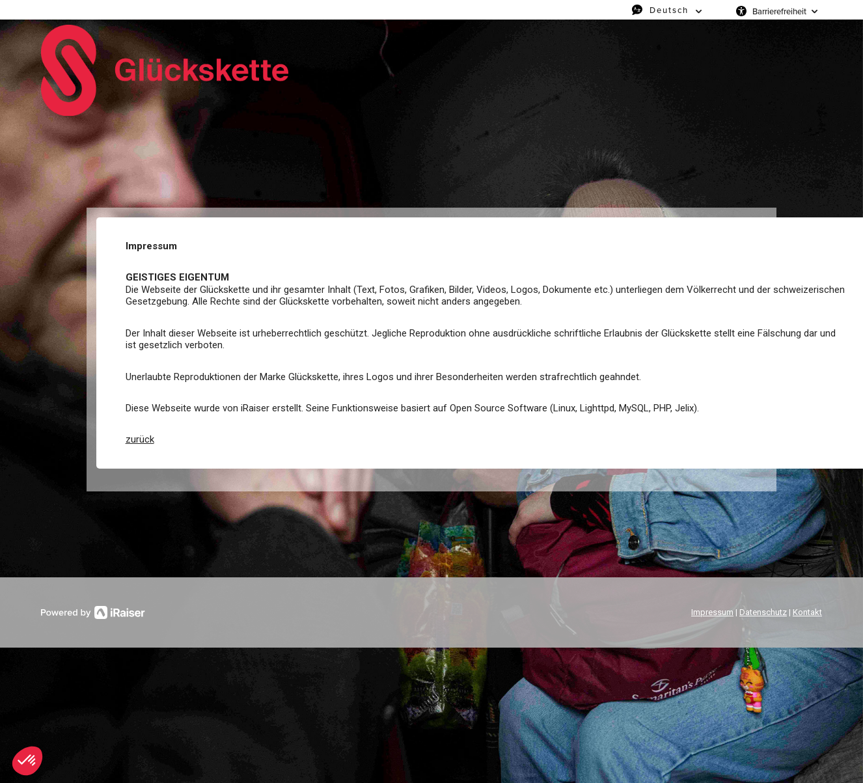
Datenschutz (763, 612)
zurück (140, 439)
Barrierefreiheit (779, 11)
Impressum (712, 612)
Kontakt (807, 612)
